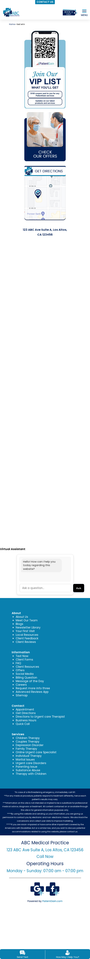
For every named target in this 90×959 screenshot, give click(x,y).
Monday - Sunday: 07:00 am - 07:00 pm (45, 870)
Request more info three (33, 688)
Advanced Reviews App (32, 692)
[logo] (11, 12)
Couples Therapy (27, 742)
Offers (20, 670)
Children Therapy (28, 738)
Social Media (25, 674)
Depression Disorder (29, 745)
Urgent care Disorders (31, 763)
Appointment (25, 709)
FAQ (18, 663)
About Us (22, 617)
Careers (21, 685)
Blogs (19, 624)
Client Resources (27, 667)
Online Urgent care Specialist (36, 752)
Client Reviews (26, 642)
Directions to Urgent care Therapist (40, 717)
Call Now (45, 856)
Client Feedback (27, 638)
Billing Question (26, 678)
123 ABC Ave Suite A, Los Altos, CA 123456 (45, 850)
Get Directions (26, 713)
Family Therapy (26, 749)
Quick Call (23, 724)
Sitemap (22, 695)
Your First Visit (25, 631)
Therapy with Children (31, 774)
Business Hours (26, 720)
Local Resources (27, 635)
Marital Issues (25, 759)
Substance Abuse (28, 770)
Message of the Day (30, 681)
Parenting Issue (26, 767)
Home (12, 24)
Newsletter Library (28, 627)
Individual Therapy (29, 756)
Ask (78, 588)
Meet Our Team (27, 620)
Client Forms (24, 660)
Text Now (22, 656)
